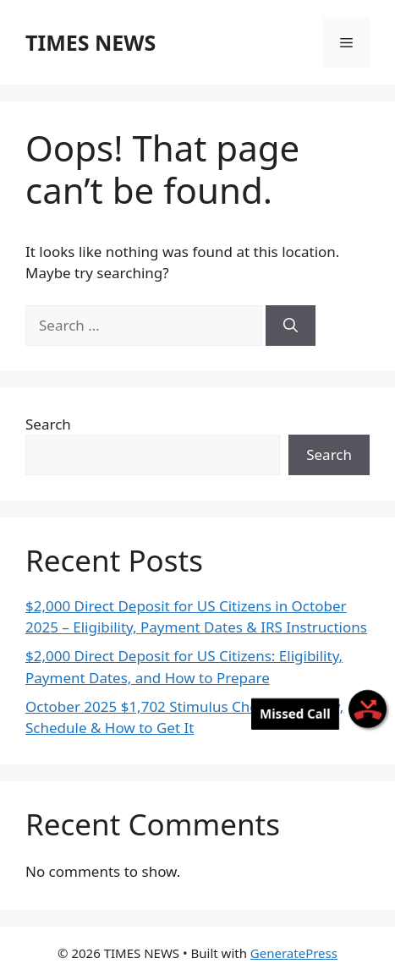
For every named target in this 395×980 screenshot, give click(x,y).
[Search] (290, 325)
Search (48, 424)
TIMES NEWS (90, 42)
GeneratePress (293, 952)
